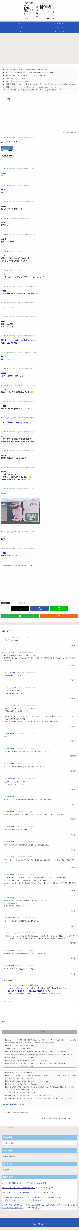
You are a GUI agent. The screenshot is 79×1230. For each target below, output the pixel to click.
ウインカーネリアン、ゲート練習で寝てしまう (18, 1191)
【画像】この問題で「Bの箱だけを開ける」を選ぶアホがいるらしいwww (27, 1063)
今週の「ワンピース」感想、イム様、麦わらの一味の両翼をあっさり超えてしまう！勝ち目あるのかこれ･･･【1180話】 (41, 1078)
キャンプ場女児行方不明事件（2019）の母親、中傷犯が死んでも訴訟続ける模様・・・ (31, 72)
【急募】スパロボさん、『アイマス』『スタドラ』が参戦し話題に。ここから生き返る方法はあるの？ (36, 1066)
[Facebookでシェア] (39, 608)
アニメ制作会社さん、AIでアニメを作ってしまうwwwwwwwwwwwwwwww (27, 1069)
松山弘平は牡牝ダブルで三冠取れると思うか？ (19, 1093)
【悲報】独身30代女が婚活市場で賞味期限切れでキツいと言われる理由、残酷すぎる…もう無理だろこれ (37, 1054)
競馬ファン (5, 603)
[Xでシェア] (20, 608)
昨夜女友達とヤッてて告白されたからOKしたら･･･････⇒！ (23, 1081)
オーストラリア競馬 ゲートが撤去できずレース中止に (21, 1186)
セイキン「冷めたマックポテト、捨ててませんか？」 (21, 1060)
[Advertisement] (39, 49)
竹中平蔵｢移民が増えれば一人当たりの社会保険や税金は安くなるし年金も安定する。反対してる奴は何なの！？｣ (39, 1057)
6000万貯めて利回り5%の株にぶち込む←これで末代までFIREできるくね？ (27, 75)
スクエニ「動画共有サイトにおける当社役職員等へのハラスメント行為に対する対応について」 (33, 90)
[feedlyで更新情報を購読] (20, 616)
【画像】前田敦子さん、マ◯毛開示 (15, 78)
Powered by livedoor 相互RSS (13, 1108)
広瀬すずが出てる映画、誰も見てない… (16, 81)
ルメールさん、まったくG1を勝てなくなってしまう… (21, 1096)
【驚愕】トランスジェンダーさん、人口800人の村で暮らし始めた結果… (26, 69)
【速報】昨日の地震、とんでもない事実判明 (18, 1075)
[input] (39, 1146)
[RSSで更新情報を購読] (59, 616)
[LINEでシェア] (59, 608)
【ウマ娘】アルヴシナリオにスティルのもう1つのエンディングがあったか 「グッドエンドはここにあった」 (38, 1102)
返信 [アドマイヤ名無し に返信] (73, 645)
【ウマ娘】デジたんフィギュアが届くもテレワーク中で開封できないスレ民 (28, 1099)
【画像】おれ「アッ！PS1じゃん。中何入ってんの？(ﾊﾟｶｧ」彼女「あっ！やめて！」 (30, 87)
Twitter (13, 603)
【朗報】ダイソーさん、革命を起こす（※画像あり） (21, 1049)
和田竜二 (21, 603)
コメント (6, 1001)
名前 (3, 1024)
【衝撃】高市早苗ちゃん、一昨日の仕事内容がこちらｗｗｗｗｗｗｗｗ (26, 1084)
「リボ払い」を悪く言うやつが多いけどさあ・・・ (20, 1052)
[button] (75, 1146)
